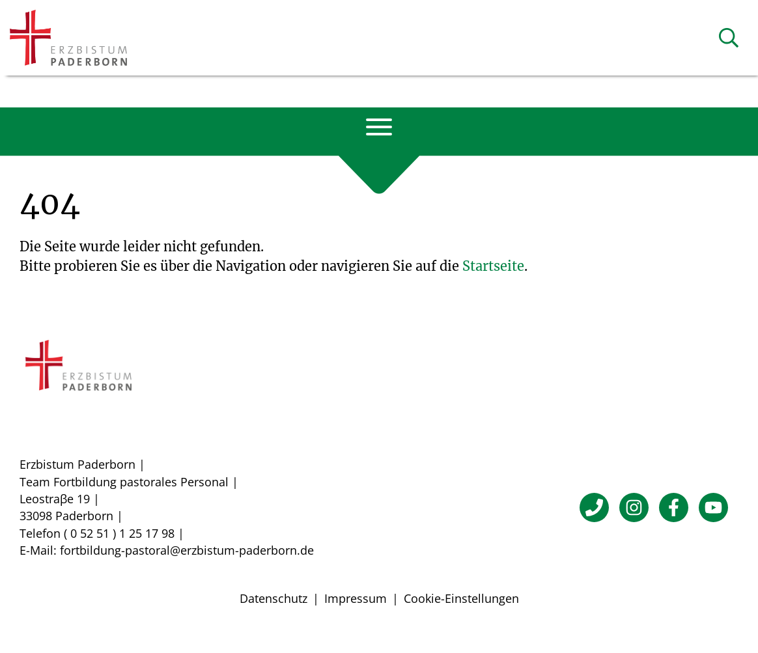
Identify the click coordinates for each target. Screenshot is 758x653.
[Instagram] (634, 507)
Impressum (355, 598)
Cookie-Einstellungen (461, 598)
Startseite (493, 266)
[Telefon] (594, 507)
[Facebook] (673, 507)
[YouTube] (713, 507)
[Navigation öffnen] (379, 127)
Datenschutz (273, 598)
